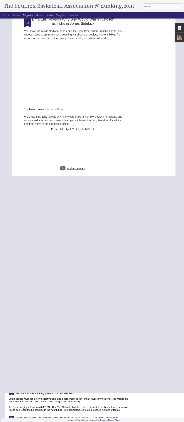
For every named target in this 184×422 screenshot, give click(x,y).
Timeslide (73, 15)
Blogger (103, 420)
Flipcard (16, 15)
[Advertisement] (73, 123)
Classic (5, 15)
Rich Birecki (88, 99)
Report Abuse (114, 420)
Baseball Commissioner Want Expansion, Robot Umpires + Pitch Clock (62, 389)
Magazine (28, 15)
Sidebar (50, 15)
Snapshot (61, 15)
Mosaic (39, 15)
